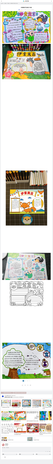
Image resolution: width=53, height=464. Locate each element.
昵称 (3, 454)
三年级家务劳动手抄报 (5, 407)
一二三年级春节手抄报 (30, 433)
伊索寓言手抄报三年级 (7, 392)
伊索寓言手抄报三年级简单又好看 (20, 392)
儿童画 (5, 3)
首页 (2, 3)
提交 (5, 457)
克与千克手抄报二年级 (5, 433)
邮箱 (20, 454)
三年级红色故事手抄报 (16, 407)
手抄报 (8, 3)
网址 (36, 454)
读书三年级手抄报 (35, 407)
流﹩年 (8, 395)
